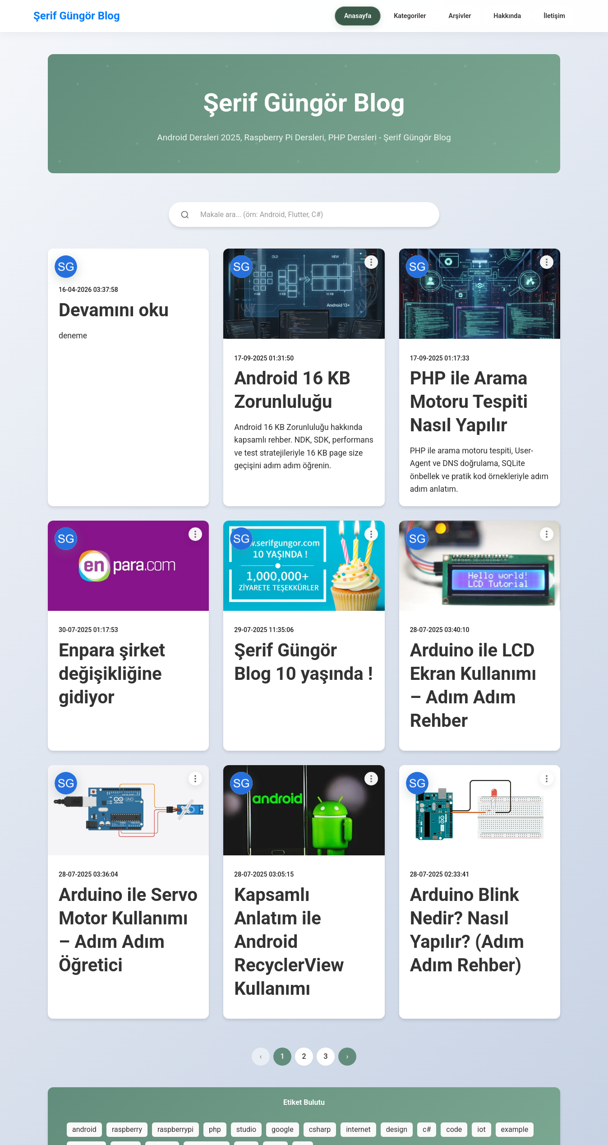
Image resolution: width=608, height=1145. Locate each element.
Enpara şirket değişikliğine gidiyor (112, 674)
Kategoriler (410, 16)
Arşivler (460, 16)
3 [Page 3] (325, 1056)
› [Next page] (347, 1056)
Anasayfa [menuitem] (357, 16)
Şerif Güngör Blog (76, 15)
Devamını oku (114, 310)
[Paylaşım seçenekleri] (371, 262)
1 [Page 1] (282, 1056)
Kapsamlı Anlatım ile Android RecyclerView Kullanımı (289, 941)
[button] (66, 266)
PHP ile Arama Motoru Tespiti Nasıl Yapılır (469, 402)
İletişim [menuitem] (554, 16)
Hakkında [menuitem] (507, 16)
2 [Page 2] (304, 1056)
